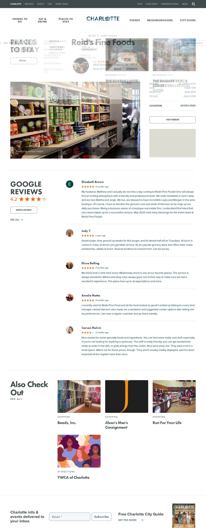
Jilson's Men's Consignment (116, 425)
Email (118, 69)
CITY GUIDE (188, 20)
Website (132, 69)
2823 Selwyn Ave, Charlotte (115, 65)
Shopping (64, 417)
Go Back (8, 43)
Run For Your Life (167, 422)
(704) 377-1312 (101, 69)
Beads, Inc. (67, 422)
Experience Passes (169, 4)
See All (18, 399)
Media (185, 4)
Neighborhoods (160, 20)
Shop (139, 4)
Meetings (29, 4)
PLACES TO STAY (66, 20)
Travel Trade (61, 4)
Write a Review (24, 210)
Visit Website (172, 119)
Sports (40, 4)
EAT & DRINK (42, 20)
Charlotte (15, 4)
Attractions (66, 471)
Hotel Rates (151, 4)
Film (50, 4)
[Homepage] (103, 20)
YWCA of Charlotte (73, 477)
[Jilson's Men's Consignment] (126, 396)
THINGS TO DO (20, 20)
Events (135, 20)
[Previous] (15, 120)
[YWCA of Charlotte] (79, 451)
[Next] (135, 120)
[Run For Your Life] (174, 396)
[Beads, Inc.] (79, 396)
